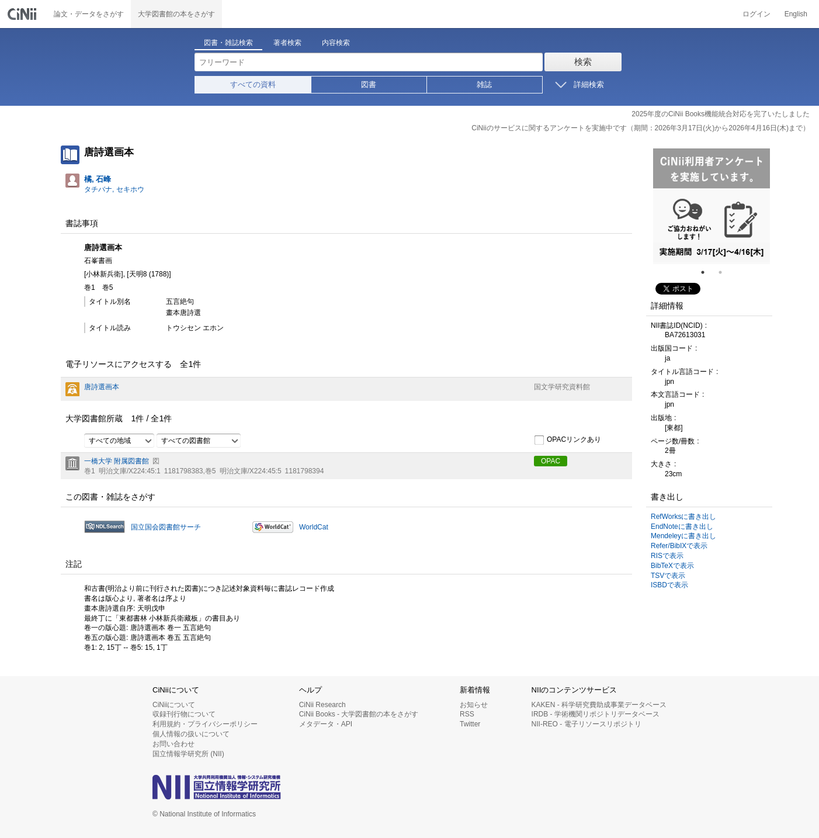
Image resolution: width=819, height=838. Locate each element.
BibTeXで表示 (672, 566)
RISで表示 (667, 556)
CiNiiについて (173, 705)
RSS (467, 714)
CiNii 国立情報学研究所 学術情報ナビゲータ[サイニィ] (23, 14)
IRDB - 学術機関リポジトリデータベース (596, 714)
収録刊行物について (184, 714)
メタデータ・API (325, 724)
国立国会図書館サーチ (166, 527)
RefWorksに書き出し (683, 517)
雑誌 (484, 84)
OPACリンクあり (567, 440)
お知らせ (474, 705)
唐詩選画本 (101, 387)
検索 (583, 62)
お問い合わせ (173, 744)
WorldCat (313, 527)
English (796, 14)
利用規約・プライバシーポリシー (205, 724)
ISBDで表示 (669, 585)
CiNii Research (322, 705)
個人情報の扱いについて (191, 734)
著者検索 (287, 43)
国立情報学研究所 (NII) (188, 754)
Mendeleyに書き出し (683, 536)
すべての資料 (253, 84)
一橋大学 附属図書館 (116, 461)
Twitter (470, 724)
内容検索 (336, 43)
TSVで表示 (668, 576)
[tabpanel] (711, 206)
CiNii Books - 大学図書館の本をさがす (359, 714)
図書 (368, 84)
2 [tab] (725, 272)
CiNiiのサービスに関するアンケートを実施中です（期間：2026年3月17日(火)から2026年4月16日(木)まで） (640, 128)
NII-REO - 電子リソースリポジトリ (586, 724)
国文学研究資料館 (562, 387)
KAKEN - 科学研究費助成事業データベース (599, 705)
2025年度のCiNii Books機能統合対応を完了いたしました (720, 114)
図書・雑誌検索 (228, 43)
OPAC (550, 461)
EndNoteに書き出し (682, 526)
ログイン (756, 14)
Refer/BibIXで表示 (679, 546)
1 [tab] (707, 272)
